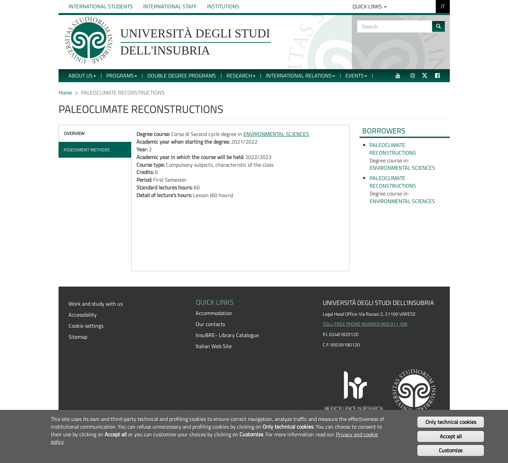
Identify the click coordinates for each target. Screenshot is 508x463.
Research (241, 75)
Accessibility (83, 315)
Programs (121, 75)
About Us (82, 75)
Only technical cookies (450, 422)
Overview (74, 133)
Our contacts (210, 324)
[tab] (95, 133)
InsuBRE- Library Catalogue (227, 335)
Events (356, 75)
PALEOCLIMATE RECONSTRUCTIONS (393, 149)
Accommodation (214, 313)
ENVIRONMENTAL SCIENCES (276, 134)
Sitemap (78, 337)
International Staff (170, 6)
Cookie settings (86, 326)
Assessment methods (87, 149)
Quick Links (369, 6)
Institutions (223, 6)
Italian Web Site (214, 346)
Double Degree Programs (181, 75)
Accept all (451, 436)
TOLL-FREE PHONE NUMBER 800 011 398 (365, 324)
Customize (451, 450)
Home (65, 93)
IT (443, 6)
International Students (101, 6)
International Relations (300, 75)
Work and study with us (96, 304)
